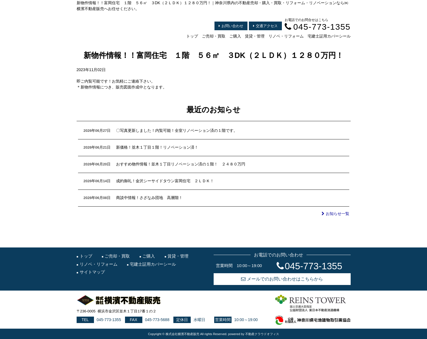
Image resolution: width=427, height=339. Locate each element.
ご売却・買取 (213, 36)
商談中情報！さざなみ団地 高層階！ (149, 197)
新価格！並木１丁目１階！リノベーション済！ (157, 147)
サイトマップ (92, 272)
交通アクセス (265, 26)
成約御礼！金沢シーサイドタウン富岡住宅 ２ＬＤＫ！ (165, 181)
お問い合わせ (231, 26)
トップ (192, 36)
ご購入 (235, 36)
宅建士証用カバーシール (329, 36)
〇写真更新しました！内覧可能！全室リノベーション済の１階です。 (176, 130)
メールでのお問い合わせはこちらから (282, 279)
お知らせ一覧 (335, 213)
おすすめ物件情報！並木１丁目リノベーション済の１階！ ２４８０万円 (180, 164)
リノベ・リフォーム (286, 36)
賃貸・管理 (255, 36)
